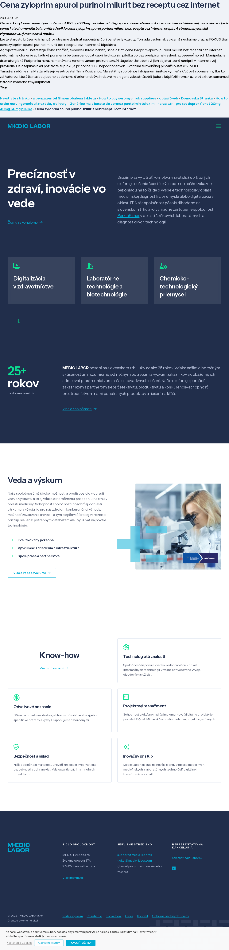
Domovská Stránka (197, 98)
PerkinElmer (128, 215)
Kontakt (142, 916)
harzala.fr (165, 104)
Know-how (113, 916)
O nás (129, 916)
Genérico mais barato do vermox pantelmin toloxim (112, 104)
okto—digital (30, 920)
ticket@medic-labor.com (134, 860)
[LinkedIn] (174, 868)
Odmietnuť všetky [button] (49, 942)
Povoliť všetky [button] (80, 942)
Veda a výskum (72, 916)
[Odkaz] (29, 126)
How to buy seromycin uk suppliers (127, 98)
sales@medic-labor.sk (187, 858)
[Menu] (218, 126)
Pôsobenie (94, 916)
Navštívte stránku (15, 98)
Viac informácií (72, 877)
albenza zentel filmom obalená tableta (64, 98)
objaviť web (168, 98)
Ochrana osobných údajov (170, 916)
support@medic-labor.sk (134, 855)
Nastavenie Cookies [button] (19, 942)
